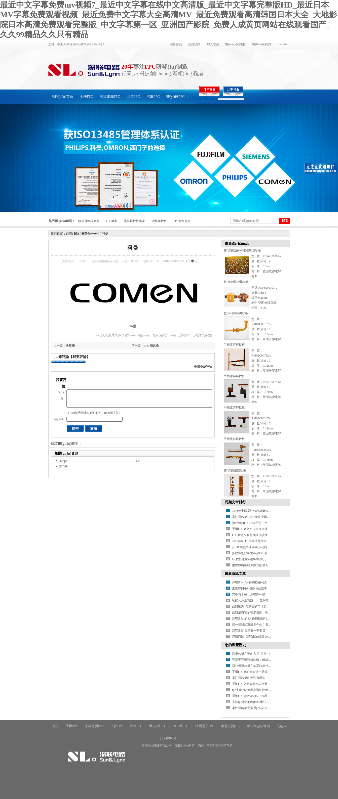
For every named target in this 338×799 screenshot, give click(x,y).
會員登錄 (194, 44)
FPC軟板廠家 (182, 221)
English (282, 44)
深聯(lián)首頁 (62, 97)
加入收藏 (213, 44)
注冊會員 (176, 44)
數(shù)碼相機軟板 (236, 282)
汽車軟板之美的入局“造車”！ (251, 653)
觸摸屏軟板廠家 (88, 221)
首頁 (69, 233)
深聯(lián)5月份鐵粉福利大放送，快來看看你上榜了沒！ (269, 582)
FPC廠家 (111, 221)
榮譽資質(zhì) (230, 726)
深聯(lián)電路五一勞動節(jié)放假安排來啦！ (262, 630)
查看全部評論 (203, 367)
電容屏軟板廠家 (134, 221)
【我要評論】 (79, 357)
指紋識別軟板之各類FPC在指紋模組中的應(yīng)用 (265, 553)
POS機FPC (180, 726)
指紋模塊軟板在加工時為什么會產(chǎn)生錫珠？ (264, 666)
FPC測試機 (151, 345)
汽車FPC (153, 97)
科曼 (105, 233)
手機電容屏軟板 (234, 344)
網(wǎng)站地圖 (235, 44)
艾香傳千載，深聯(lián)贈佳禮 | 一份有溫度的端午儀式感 (269, 594)
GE (138, 461)
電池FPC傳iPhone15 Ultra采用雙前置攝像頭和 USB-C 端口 (270, 696)
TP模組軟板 (159, 221)
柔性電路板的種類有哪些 (248, 678)
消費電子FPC (204, 726)
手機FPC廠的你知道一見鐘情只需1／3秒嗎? (261, 672)
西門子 (63, 466)
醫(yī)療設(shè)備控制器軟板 (242, 250)
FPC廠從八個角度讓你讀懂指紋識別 (256, 535)
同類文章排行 (235, 502)
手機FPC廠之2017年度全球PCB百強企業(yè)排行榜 (265, 529)
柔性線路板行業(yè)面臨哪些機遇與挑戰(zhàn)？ (262, 588)
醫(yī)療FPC (175, 97)
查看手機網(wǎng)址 (105, 261)
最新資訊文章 (235, 573)
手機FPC (86, 97)
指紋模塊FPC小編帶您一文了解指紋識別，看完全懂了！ (269, 523)
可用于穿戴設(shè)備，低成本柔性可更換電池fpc (264, 659)
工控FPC (133, 97)
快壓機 (70, 345)
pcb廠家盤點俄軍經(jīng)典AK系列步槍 (258, 547)
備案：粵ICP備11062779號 (215, 745)
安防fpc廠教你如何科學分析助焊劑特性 (258, 702)
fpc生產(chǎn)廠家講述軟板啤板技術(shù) (259, 690)
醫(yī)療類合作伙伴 (86, 233)
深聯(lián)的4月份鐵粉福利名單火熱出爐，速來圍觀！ (268, 618)
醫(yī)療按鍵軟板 (235, 470)
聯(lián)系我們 (261, 44)
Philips (63, 461)
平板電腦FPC (110, 97)
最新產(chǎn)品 (237, 244)
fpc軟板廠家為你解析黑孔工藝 (252, 559)
